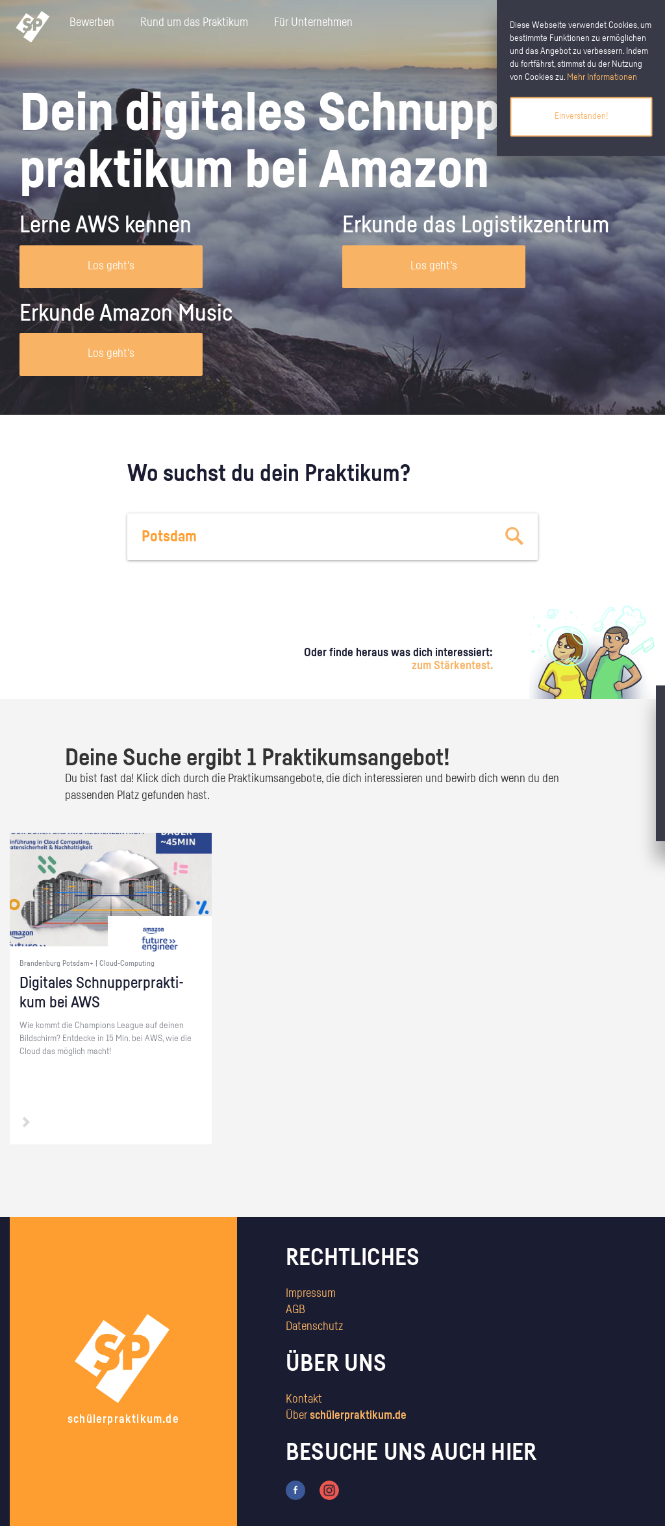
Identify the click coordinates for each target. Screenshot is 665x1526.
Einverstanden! (581, 116)
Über (346, 1415)
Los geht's (111, 266)
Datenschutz (314, 1327)
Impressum (311, 1293)
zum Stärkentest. (452, 666)
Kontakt (304, 1399)
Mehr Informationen (602, 77)
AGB (295, 1310)
